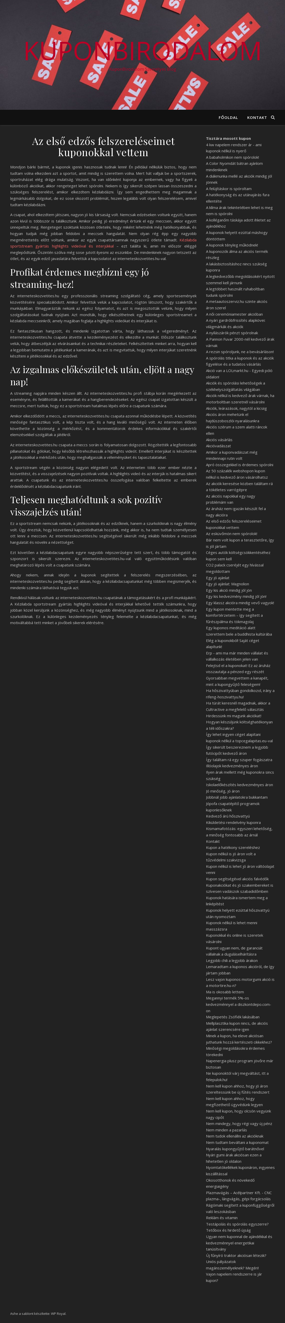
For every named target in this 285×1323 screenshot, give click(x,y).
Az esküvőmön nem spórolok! (231, 533)
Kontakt (257, 117)
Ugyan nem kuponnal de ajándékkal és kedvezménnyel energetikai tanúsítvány (239, 1243)
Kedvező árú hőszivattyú (228, 816)
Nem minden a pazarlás (226, 1129)
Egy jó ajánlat (217, 577)
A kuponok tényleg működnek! (232, 245)
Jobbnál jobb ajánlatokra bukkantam (237, 797)
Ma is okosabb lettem (225, 991)
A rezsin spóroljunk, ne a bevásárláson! (240, 351)
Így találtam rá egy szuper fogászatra (239, 759)
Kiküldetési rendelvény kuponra (233, 822)
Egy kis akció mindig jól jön (229, 590)
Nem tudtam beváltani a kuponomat (237, 1142)
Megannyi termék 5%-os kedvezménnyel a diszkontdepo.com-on (238, 1004)
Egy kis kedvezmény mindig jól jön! (236, 596)
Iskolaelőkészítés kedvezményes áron (239, 784)
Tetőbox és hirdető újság (228, 1230)
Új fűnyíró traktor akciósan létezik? (236, 1255)
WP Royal (58, 1313)
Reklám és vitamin (222, 1217)
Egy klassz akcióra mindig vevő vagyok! (240, 602)
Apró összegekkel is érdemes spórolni (239, 464)
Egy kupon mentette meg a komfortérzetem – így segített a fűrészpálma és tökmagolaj (234, 615)
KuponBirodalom (142, 50)
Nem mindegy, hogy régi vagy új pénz (239, 1123)
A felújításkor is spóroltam (229, 188)
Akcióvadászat (218, 445)
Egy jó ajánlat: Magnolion (227, 583)
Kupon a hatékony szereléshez (233, 847)
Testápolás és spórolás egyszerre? (237, 1224)
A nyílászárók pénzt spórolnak (232, 332)
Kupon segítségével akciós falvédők (237, 878)
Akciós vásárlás (219, 439)
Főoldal (228, 117)
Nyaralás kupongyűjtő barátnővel (235, 1148)
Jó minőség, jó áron (223, 791)
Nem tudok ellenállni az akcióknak (234, 1136)
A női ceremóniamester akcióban (234, 314)
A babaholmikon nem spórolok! (232, 157)
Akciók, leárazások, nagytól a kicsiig (236, 408)
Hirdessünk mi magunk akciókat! (233, 715)
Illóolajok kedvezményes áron (232, 765)
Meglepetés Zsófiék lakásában (233, 1016)
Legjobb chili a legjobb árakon (232, 960)
